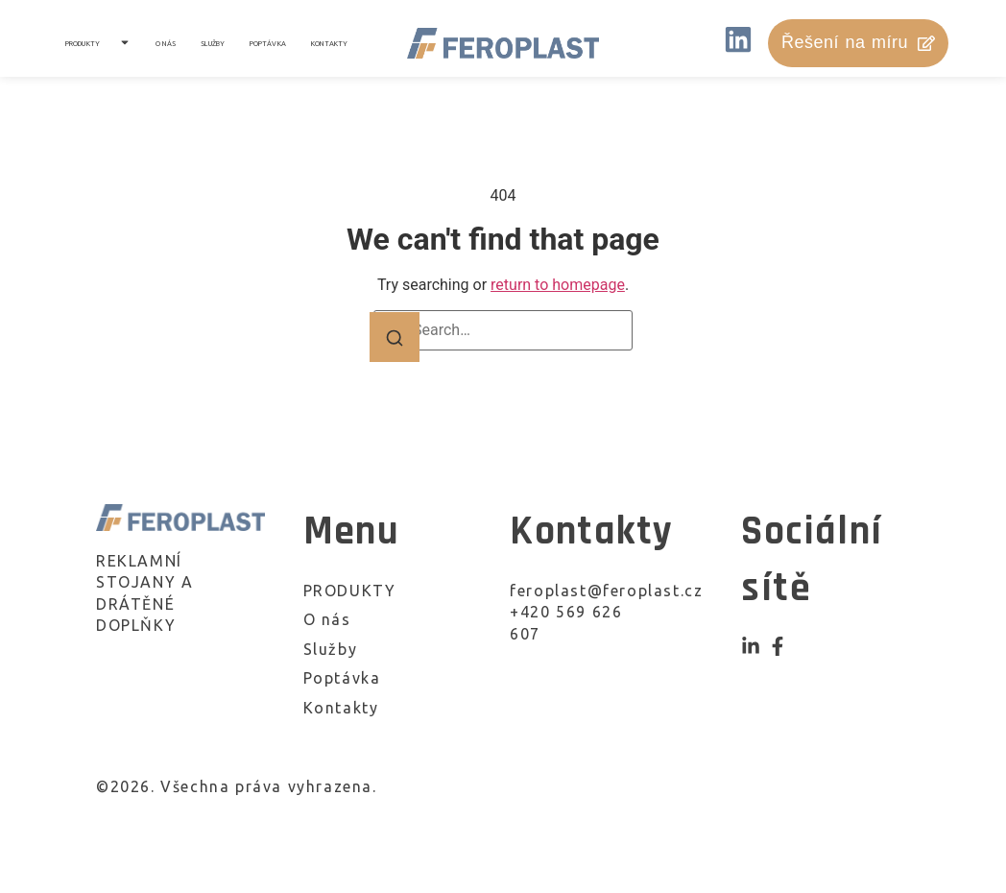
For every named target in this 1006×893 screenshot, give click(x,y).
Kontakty (329, 43)
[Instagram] (750, 646)
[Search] (394, 337)
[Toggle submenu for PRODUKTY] (123, 43)
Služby (213, 43)
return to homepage (558, 285)
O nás (166, 43)
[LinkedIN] (738, 42)
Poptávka (268, 43)
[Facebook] (777, 646)
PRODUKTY (82, 43)
